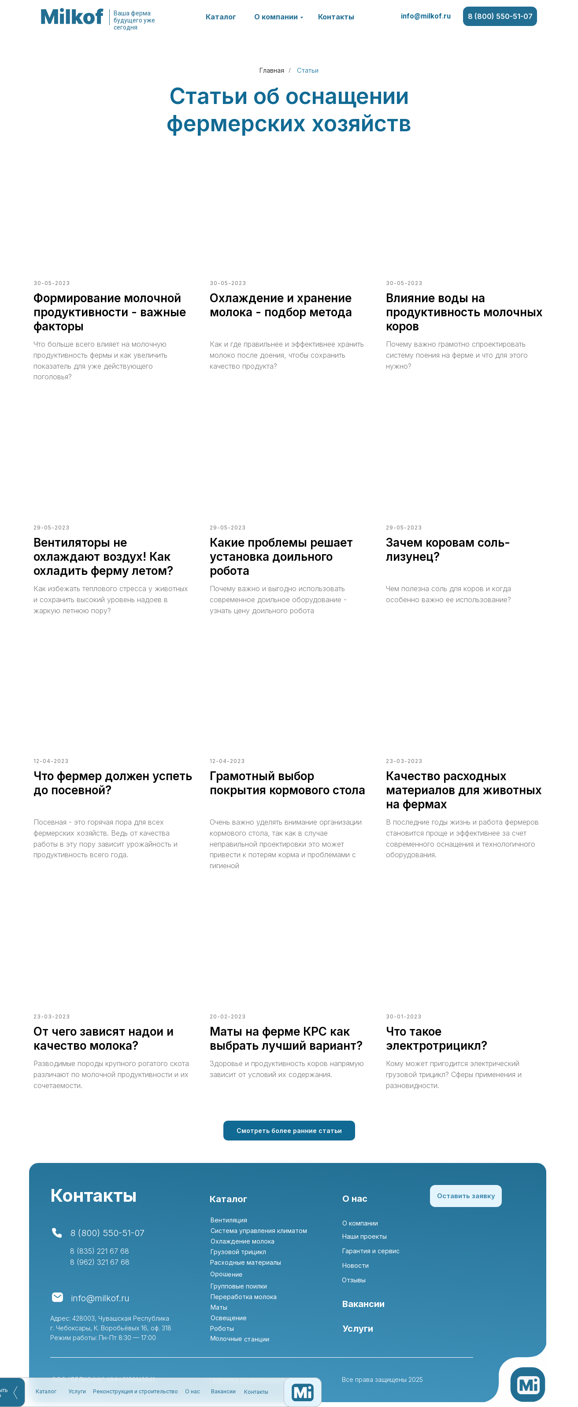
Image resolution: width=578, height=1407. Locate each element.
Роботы (222, 1328)
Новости (355, 1265)
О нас (192, 301)
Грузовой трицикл (238, 1251)
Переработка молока (244, 1296)
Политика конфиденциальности (257, 1380)
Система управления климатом (259, 1230)
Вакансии (223, 301)
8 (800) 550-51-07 (500, 16)
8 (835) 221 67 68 (99, 1251)
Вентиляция (229, 1220)
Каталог (221, 16)
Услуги (77, 301)
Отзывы (354, 1280)
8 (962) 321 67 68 (100, 1262)
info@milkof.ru (426, 16)
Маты (219, 1307)
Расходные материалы (245, 1262)
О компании (276, 16)
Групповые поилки (239, 1286)
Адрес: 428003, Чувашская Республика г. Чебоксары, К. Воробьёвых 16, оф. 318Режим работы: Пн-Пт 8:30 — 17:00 (110, 1327)
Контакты (336, 16)
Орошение (226, 1274)
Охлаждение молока (242, 1241)
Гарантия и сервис (371, 1251)
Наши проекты (364, 1236)
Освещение (229, 1318)
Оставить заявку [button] (466, 1196)
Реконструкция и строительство (135, 301)
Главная (271, 70)
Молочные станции (239, 1338)
